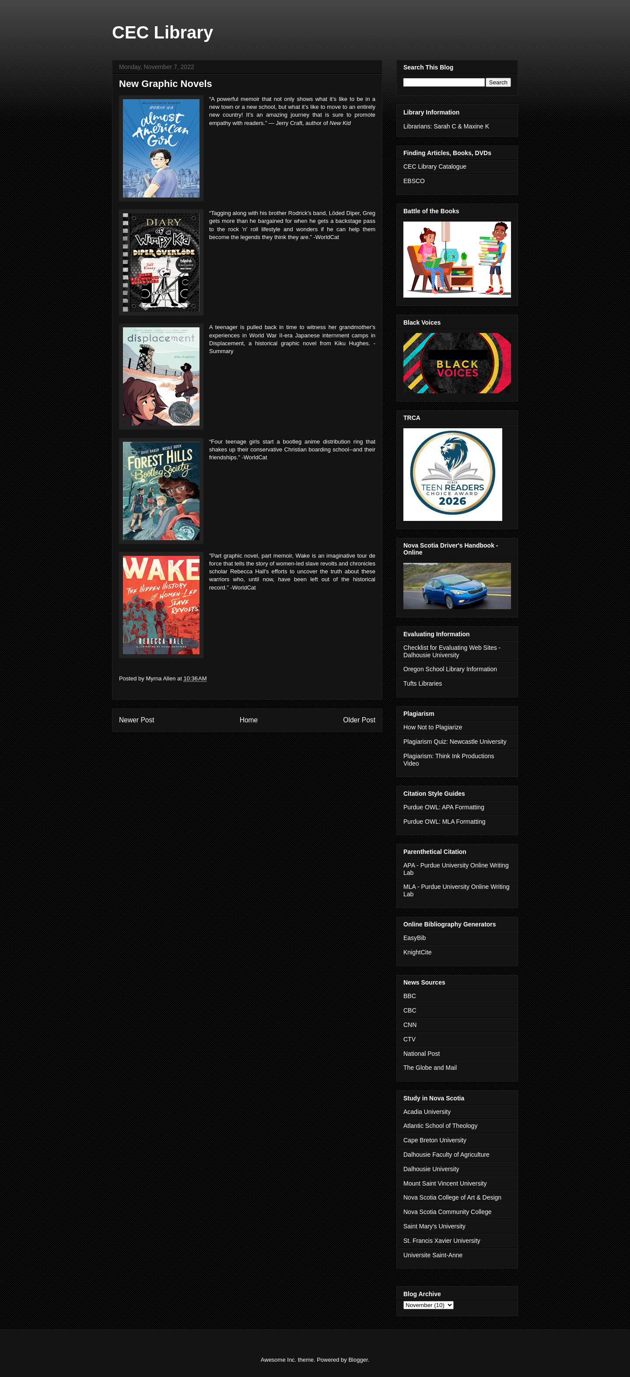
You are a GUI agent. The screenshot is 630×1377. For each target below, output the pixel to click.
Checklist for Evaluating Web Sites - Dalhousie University (451, 651)
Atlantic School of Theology (440, 1125)
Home (249, 720)
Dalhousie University (431, 1168)
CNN (409, 1024)
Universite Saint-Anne (432, 1255)
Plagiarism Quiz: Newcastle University (455, 741)
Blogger (358, 1359)
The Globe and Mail (430, 1067)
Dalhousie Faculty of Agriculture (446, 1154)
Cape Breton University (434, 1140)
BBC (409, 995)
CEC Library (162, 32)
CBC (409, 1010)
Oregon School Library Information (450, 669)
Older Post (359, 720)
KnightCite (417, 952)
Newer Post (136, 720)
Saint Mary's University (434, 1226)
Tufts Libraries (422, 683)
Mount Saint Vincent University (444, 1183)
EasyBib (414, 937)
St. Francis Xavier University (441, 1240)
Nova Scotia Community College (447, 1211)
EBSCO (414, 180)
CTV (409, 1039)
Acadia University (427, 1111)
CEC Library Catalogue (434, 166)
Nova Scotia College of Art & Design (452, 1197)
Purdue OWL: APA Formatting (443, 807)
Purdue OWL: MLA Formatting (444, 821)
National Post (421, 1053)
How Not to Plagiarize (432, 727)
